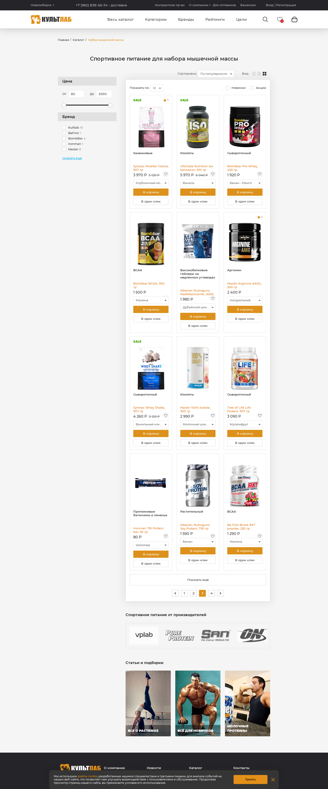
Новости (154, 768)
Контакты (241, 768)
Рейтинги (215, 19)
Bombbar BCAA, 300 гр (148, 285)
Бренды (186, 19)
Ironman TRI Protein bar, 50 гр (148, 530)
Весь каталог (120, 19)
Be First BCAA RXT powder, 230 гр (241, 526)
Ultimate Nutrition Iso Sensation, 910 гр (196, 168)
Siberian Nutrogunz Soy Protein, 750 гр (195, 526)
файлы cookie (87, 776)
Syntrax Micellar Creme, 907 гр (151, 168)
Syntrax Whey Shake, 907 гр (149, 409)
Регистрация (286, 5)
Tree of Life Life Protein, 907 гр (239, 409)
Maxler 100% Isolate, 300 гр (195, 409)
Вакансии (248, 5)
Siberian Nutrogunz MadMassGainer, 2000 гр (197, 292)
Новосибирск (41, 5)
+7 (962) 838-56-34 (101, 5)
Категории (156, 19)
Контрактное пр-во (170, 5)
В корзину (151, 192)
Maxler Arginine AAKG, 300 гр (244, 285)
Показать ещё (198, 580)
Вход (270, 5)
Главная (63, 40)
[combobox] (216, 73)
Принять (250, 779)
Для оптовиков (224, 5)
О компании (198, 5)
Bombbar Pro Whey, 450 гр (242, 168)
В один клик (151, 201)
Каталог (78, 40)
